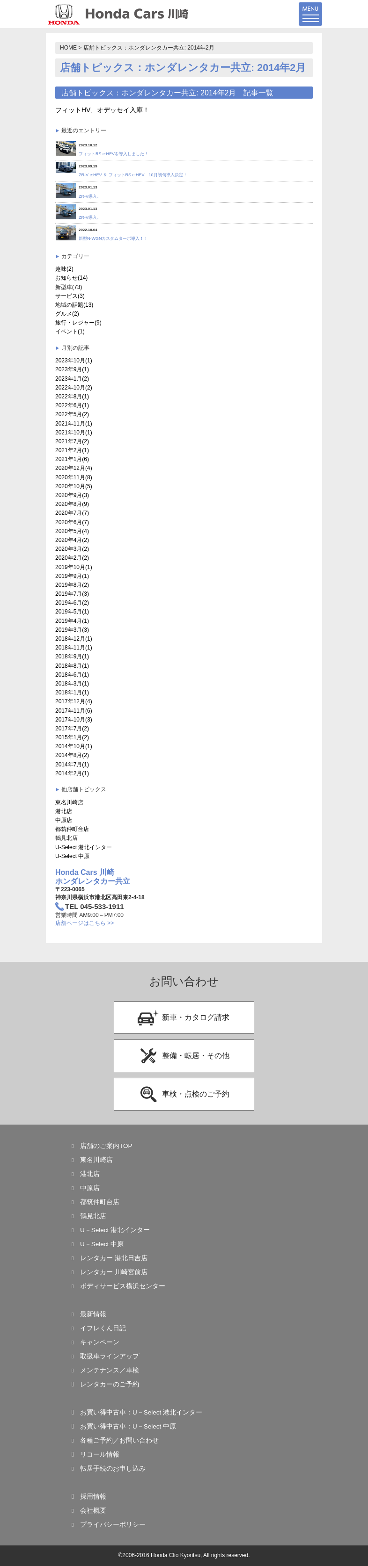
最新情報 (93, 1314)
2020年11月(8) (73, 477)
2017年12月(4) (73, 701)
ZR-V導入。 (90, 196)
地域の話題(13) (74, 305)
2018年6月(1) (72, 674)
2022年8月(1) (72, 396)
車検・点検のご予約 (183, 1094)
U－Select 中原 (102, 1244)
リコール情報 (99, 1454)
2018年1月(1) (72, 692)
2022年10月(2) (73, 387)
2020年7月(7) (72, 513)
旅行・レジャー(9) (78, 322)
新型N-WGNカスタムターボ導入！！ (113, 238)
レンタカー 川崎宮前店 (113, 1272)
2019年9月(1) (72, 576)
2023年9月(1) (72, 369)
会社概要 (93, 1510)
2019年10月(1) (73, 567)
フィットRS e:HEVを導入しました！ (113, 154)
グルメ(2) (67, 313)
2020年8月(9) (72, 504)
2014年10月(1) (73, 746)
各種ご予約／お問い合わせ (119, 1440)
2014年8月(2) (72, 755)
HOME (68, 47)
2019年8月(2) (72, 585)
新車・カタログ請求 (183, 1017)
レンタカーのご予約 (109, 1384)
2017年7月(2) (72, 728)
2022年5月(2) (72, 414)
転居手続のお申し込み (113, 1468)
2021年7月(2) (72, 441)
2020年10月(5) (73, 486)
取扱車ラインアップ (109, 1356)
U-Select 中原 (72, 856)
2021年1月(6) (72, 459)
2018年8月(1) (72, 666)
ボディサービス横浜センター (122, 1286)
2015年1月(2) (72, 737)
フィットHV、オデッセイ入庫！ (102, 110)
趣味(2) (64, 269)
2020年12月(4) (73, 468)
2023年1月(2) (72, 378)
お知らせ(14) (71, 277)
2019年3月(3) (72, 630)
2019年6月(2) (72, 602)
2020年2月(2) (72, 558)
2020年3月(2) (72, 549)
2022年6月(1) (72, 405)
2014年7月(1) (72, 764)
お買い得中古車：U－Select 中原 (128, 1426)
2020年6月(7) (72, 522)
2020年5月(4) (72, 531)
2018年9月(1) (72, 656)
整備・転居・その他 (183, 1056)
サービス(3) (70, 296)
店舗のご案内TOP (106, 1145)
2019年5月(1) (72, 611)
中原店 (63, 820)
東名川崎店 (69, 802)
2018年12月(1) (73, 638)
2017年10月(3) (73, 719)
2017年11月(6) (73, 710)
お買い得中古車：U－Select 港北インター (141, 1412)
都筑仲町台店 (72, 829)
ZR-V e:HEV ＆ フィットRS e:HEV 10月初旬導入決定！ (133, 175)
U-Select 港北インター (83, 847)
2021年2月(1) (72, 450)
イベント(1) (70, 331)
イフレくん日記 (103, 1328)
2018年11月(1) (73, 647)
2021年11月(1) (73, 423)
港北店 (63, 811)
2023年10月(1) (73, 360)
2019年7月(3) (72, 594)
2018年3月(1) (72, 683)
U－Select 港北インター (115, 1230)
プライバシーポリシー (113, 1524)
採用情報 (93, 1496)
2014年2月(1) (72, 773)
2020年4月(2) (72, 540)
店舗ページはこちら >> (84, 923)
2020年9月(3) (72, 495)
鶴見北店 (66, 838)
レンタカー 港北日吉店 (113, 1258)
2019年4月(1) (72, 621)
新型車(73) (68, 287)
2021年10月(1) (73, 432)
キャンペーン (99, 1342)
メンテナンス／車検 (109, 1370)
